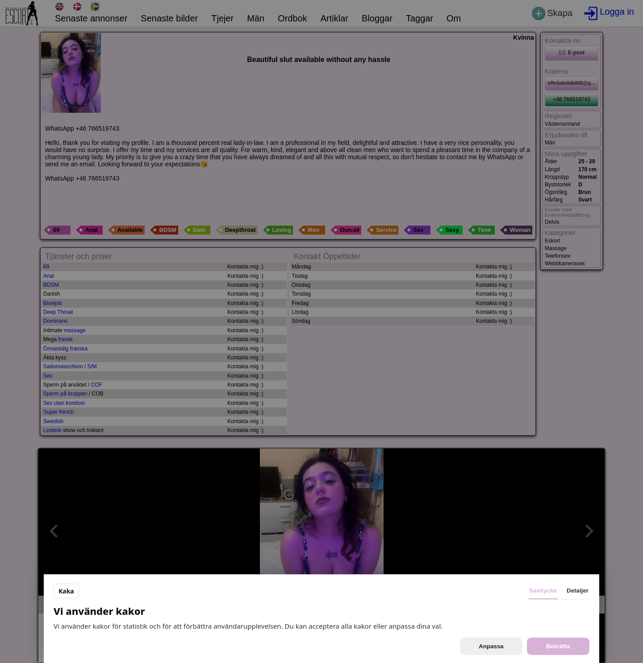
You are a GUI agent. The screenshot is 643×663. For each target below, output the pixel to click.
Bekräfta (558, 646)
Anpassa (491, 646)
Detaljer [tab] (578, 590)
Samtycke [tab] (543, 590)
